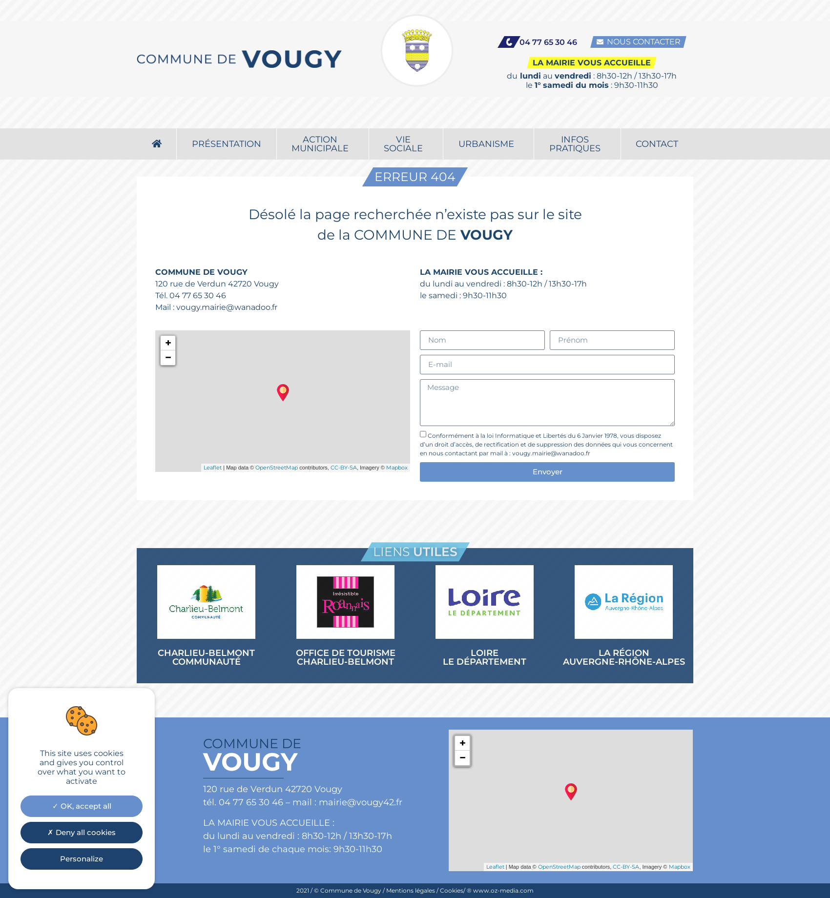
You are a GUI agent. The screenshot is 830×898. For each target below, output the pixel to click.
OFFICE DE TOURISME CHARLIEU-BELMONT (345, 657)
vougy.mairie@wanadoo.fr (226, 307)
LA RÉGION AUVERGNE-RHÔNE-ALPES (624, 657)
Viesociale (406, 116)
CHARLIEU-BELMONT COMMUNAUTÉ (206, 657)
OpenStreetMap (276, 467)
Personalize (81, 858)
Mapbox (397, 467)
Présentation (226, 116)
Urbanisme (488, 116)
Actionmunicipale (322, 116)
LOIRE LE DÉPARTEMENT (484, 657)
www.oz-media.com (503, 890)
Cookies (451, 890)
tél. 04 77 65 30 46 (243, 802)
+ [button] (168, 342)
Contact (657, 116)
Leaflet (213, 467)
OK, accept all (81, 806)
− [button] (168, 357)
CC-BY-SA (344, 467)
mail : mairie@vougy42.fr (347, 802)
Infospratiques (577, 116)
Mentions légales (410, 890)
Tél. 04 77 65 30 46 (190, 295)
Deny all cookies (81, 832)
